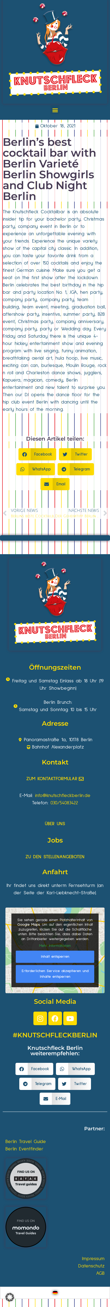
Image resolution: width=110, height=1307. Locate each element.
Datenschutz (91, 1266)
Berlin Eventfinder (24, 1149)
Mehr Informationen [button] (55, 946)
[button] (55, 109)
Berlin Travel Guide (25, 1141)
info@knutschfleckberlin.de (62, 795)
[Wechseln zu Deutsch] (55, 1293)
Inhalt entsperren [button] (55, 957)
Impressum (93, 1258)
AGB (100, 1273)
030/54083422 (64, 803)
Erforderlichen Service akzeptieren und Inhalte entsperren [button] (55, 974)
